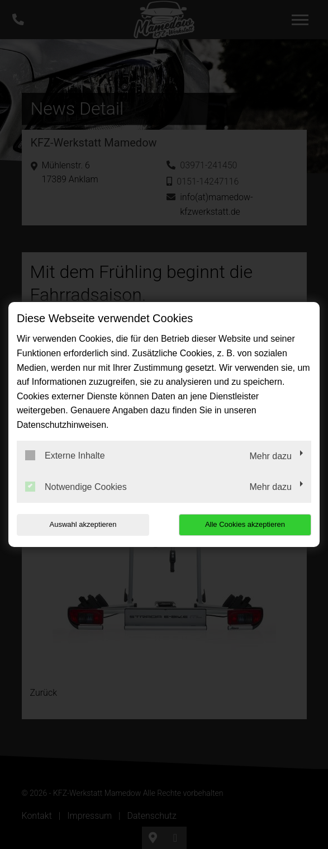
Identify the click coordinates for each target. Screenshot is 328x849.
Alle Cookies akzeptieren (245, 524)
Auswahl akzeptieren (83, 524)
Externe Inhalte (65, 455)
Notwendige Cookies (76, 487)
